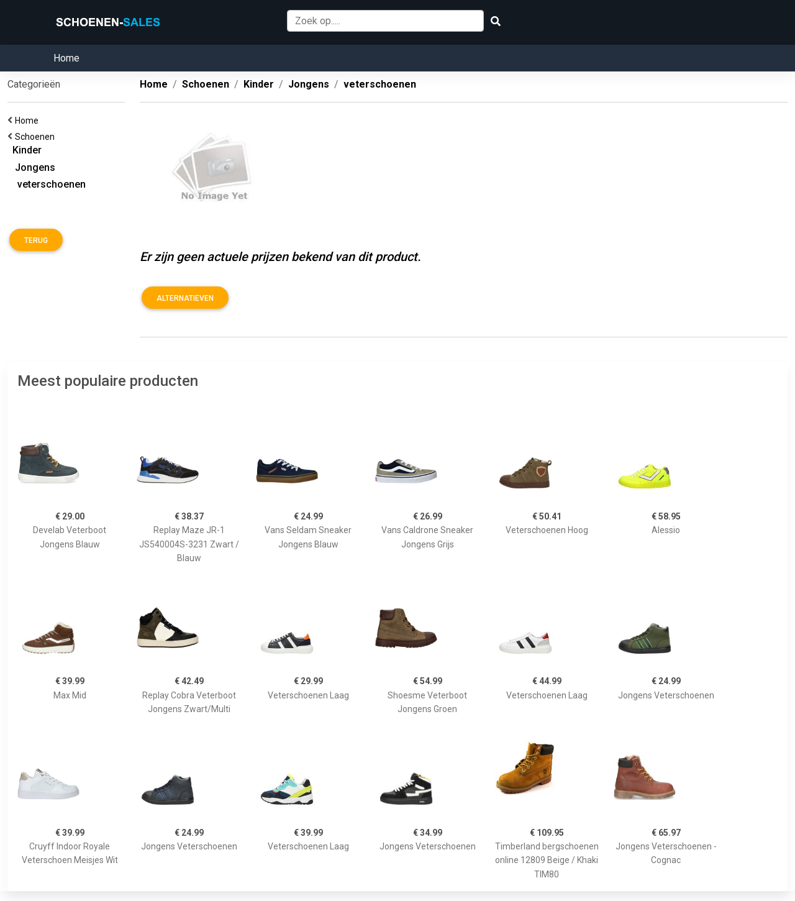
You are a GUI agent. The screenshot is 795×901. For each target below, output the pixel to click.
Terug (36, 240)
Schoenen (36, 137)
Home (66, 58)
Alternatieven (185, 298)
